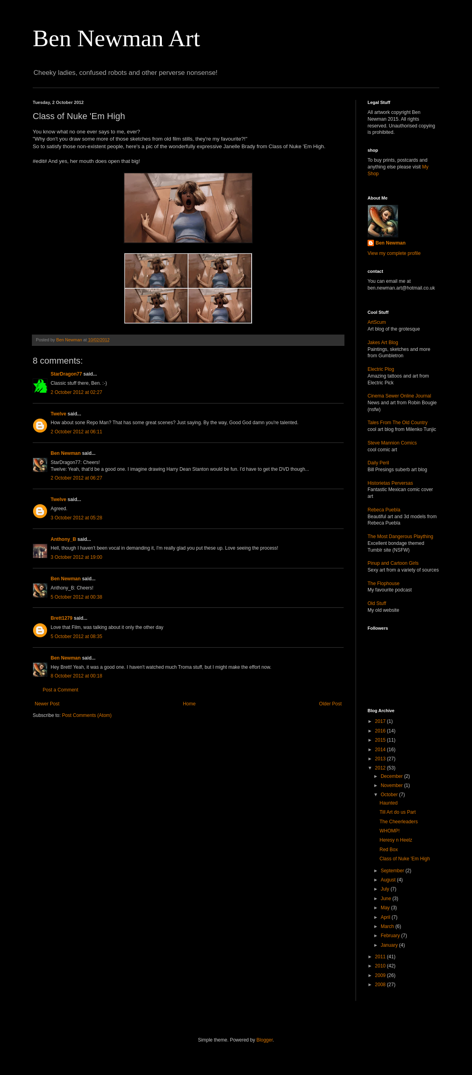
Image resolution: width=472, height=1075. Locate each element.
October (390, 794)
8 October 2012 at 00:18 (76, 676)
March (388, 926)
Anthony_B (63, 539)
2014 (381, 749)
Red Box (389, 849)
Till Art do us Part (398, 812)
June (386, 898)
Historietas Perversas (390, 483)
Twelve (58, 414)
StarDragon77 (66, 374)
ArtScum (377, 322)
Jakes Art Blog (383, 342)
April (386, 917)
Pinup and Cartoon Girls (393, 563)
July (386, 889)
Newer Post (47, 704)
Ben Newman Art (116, 38)
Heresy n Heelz (396, 840)
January (390, 945)
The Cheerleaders (399, 821)
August (389, 880)
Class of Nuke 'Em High (405, 859)
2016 (381, 731)
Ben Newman (66, 453)
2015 (381, 740)
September (393, 870)
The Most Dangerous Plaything (400, 536)
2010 (381, 966)
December (392, 776)
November (392, 785)
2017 (381, 721)
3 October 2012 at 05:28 (76, 518)
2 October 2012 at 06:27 (76, 478)
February (391, 935)
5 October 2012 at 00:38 (76, 597)
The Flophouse (383, 583)
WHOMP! (390, 831)
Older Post (330, 704)
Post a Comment (60, 690)
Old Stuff (377, 603)
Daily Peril (378, 463)
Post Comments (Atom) (87, 715)
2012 (381, 768)
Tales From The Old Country (398, 422)
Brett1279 (62, 618)
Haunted (388, 803)
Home (189, 704)
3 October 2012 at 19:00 (76, 557)
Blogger (264, 1040)
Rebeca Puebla (384, 510)
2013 (381, 759)
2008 (381, 984)
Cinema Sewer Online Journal (399, 396)
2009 (381, 975)
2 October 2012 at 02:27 (76, 392)
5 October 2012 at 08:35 (76, 636)
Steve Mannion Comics (392, 443)
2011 (381, 956)
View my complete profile (394, 253)
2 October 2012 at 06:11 (76, 432)
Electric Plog (381, 369)
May (386, 908)
